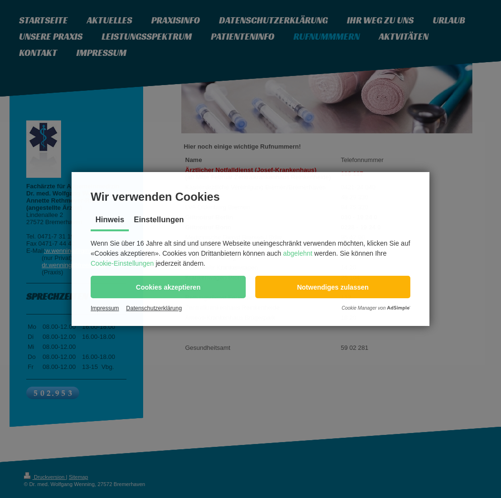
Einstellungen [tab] (159, 220)
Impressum (105, 308)
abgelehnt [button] (298, 253)
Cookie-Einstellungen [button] (122, 263)
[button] (168, 287)
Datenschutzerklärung (154, 308)
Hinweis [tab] (109, 220)
